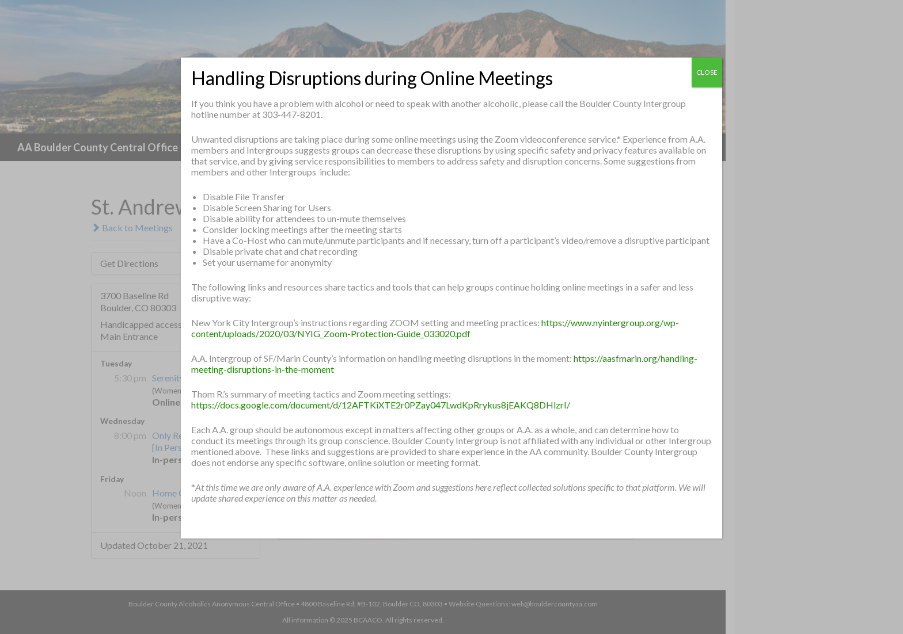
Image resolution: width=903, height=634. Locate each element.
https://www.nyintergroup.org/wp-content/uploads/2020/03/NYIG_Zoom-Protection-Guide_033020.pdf (435, 328)
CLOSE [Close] (707, 72)
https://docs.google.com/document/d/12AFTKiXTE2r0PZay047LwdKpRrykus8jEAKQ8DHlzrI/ (380, 404)
